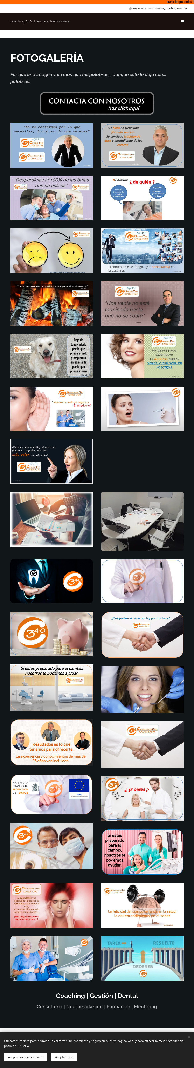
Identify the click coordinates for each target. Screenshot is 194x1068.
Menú (182, 21)
